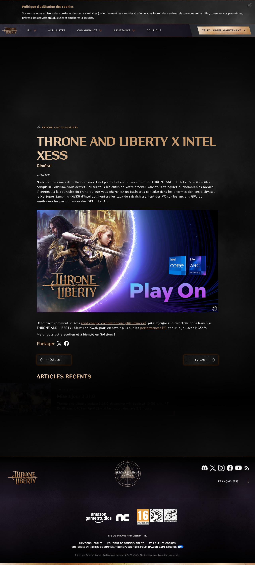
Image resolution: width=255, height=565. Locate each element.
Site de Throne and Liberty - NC (127, 535)
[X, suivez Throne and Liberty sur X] (213, 468)
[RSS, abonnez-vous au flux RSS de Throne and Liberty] (247, 468)
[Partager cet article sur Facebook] (66, 344)
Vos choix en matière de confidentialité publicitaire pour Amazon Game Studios (128, 546)
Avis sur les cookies (162, 543)
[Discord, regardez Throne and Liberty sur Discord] (204, 468)
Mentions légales (91, 543)
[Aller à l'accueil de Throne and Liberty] (10, 30)
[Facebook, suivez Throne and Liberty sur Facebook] (230, 468)
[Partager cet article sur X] (59, 344)
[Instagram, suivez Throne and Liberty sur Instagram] (221, 468)
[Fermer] (249, 5)
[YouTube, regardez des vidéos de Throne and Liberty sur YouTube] (238, 468)
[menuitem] (31, 30)
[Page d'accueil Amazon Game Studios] (99, 518)
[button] (127, 261)
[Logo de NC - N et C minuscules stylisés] (123, 518)
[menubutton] (31, 30)
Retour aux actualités (60, 127)
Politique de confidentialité (125, 543)
